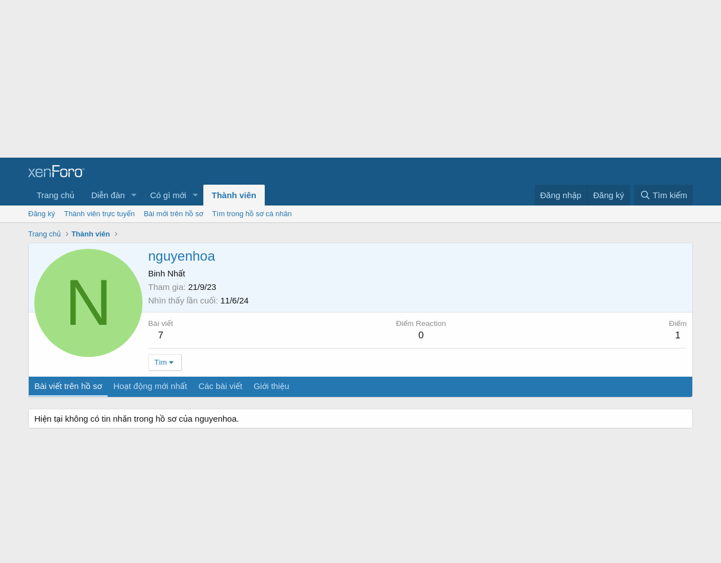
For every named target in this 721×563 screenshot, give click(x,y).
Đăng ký (41, 213)
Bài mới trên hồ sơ (173, 213)
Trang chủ (55, 195)
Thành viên (234, 195)
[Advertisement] (338, 79)
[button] (133, 195)
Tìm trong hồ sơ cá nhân (252, 213)
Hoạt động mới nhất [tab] (150, 386)
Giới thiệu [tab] (271, 386)
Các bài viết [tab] (220, 386)
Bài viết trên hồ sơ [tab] (68, 386)
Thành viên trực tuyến (99, 213)
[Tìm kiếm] (663, 195)
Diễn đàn (108, 195)
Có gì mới (168, 195)
